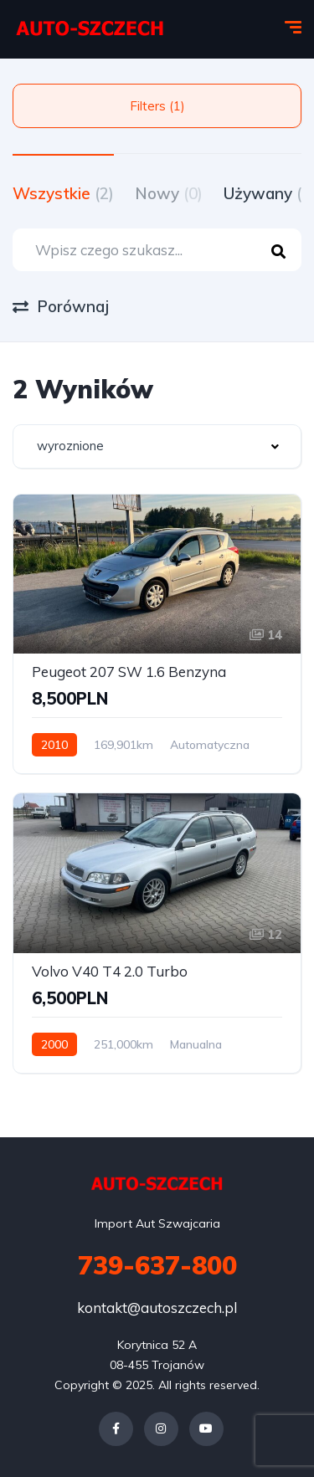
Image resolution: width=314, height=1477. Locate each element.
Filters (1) (157, 106)
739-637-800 (157, 1265)
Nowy (169, 193)
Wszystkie (63, 193)
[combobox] (157, 446)
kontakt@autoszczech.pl (157, 1307)
